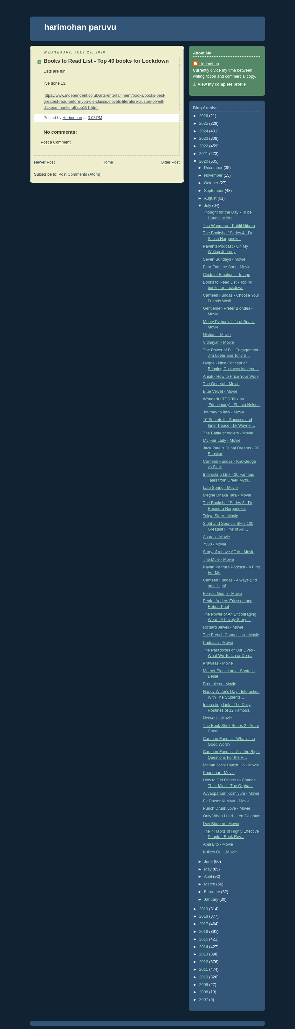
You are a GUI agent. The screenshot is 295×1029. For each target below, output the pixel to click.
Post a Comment (56, 142)
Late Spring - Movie (220, 487)
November (214, 175)
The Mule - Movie (218, 559)
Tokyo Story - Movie (220, 516)
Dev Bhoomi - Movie (221, 823)
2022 (204, 146)
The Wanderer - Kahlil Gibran (229, 225)
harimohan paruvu (80, 27)
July (208, 205)
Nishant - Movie (217, 335)
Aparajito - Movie (218, 844)
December (214, 168)
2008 (204, 992)
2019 (204, 909)
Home (107, 162)
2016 (204, 931)
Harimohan (209, 64)
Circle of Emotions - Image (226, 274)
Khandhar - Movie (219, 773)
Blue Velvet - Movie (220, 391)
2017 (204, 924)
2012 (204, 962)
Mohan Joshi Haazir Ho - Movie (231, 765)
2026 (204, 116)
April (208, 876)
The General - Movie (221, 384)
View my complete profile (222, 84)
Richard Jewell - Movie (223, 627)
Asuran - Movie (216, 537)
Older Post (170, 162)
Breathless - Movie (219, 684)
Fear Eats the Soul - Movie (226, 267)
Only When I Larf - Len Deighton (232, 816)
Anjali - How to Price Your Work (231, 376)
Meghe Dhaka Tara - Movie (227, 495)
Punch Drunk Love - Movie (226, 808)
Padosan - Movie (218, 642)
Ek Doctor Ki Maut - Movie (226, 801)
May (208, 869)
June (209, 861)
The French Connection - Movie (231, 635)
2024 (204, 131)
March (210, 884)
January (211, 899)
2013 (204, 954)
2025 (204, 123)
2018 (204, 916)
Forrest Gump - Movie (222, 593)
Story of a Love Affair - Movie (229, 552)
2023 (204, 138)
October (211, 183)
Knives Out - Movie (220, 852)
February (212, 892)
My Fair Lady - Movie (222, 440)
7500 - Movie (214, 544)
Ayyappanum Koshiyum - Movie (231, 793)
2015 (204, 939)
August (211, 198)
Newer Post (44, 162)
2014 (204, 947)
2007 (204, 999)
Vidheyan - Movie (218, 342)
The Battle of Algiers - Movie (228, 433)
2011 (204, 969)
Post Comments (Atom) (79, 174)
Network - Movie (217, 718)
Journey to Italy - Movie (223, 412)
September (214, 190)
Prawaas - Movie (218, 663)
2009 (204, 985)
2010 (204, 977)
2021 (204, 154)
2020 (204, 161)
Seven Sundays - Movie (224, 259)
